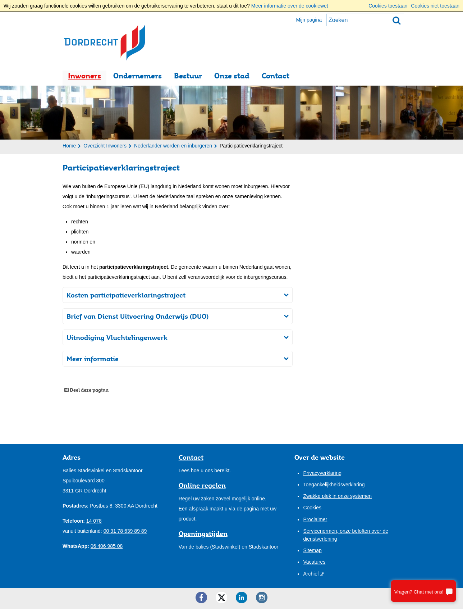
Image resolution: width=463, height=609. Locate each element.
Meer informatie (93, 359)
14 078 (94, 521)
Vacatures (314, 562)
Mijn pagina (309, 20)
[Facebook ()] (201, 597)
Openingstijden (203, 533)
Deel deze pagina (89, 390)
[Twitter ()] (221, 597)
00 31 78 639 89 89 (125, 531)
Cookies (312, 507)
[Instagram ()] (261, 597)
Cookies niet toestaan (435, 6)
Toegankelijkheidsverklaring (334, 484)
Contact (275, 75)
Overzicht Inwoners (105, 146)
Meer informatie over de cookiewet (289, 6)
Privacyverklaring (322, 473)
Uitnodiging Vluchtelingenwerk (117, 337)
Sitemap (312, 550)
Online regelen (202, 485)
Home (69, 146)
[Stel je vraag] (423, 591)
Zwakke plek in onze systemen (337, 496)
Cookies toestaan (387, 6)
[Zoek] (396, 20)
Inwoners (84, 75)
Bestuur (188, 75)
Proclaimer (315, 519)
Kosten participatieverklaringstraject (126, 295)
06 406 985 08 (107, 546)
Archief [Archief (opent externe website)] (311, 574)
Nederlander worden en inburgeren (173, 146)
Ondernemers (137, 75)
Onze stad (231, 75)
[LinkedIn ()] (241, 597)
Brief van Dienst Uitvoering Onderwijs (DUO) (137, 316)
